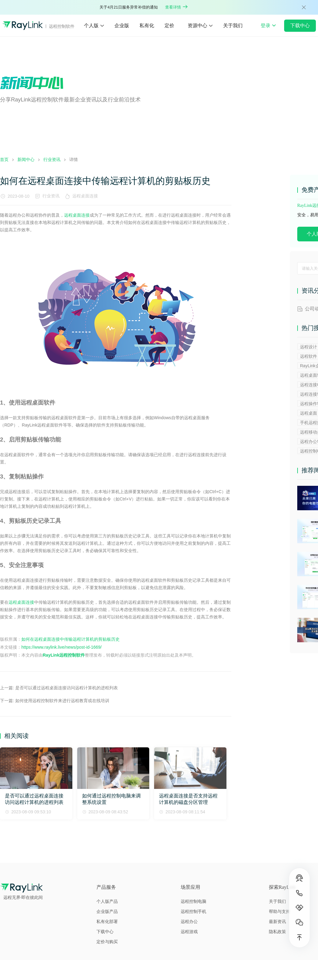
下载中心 (300, 25)
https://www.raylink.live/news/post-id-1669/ (61, 647)
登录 (268, 29)
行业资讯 (51, 195)
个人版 (91, 25)
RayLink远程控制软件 (64, 655)
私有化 (146, 25)
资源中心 (197, 25)
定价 (169, 25)
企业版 (121, 25)
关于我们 (233, 25)
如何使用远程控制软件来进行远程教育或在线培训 (62, 700)
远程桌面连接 (86, 195)
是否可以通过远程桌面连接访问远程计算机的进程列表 (66, 687)
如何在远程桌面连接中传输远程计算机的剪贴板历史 (70, 639)
